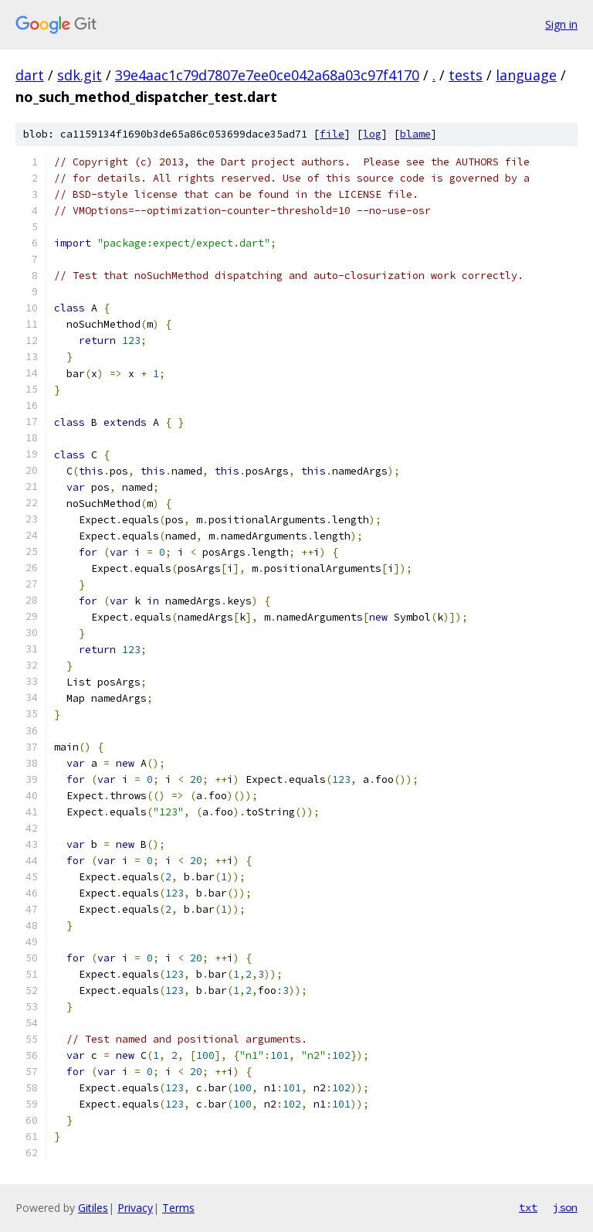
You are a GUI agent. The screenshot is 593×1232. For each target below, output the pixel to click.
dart (29, 75)
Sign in (561, 24)
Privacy (135, 1207)
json (565, 1207)
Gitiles (93, 1207)
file (332, 134)
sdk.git (79, 75)
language (526, 75)
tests (466, 75)
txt (528, 1207)
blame (415, 134)
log (372, 134)
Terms (178, 1207)
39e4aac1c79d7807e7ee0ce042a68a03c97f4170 (267, 75)
